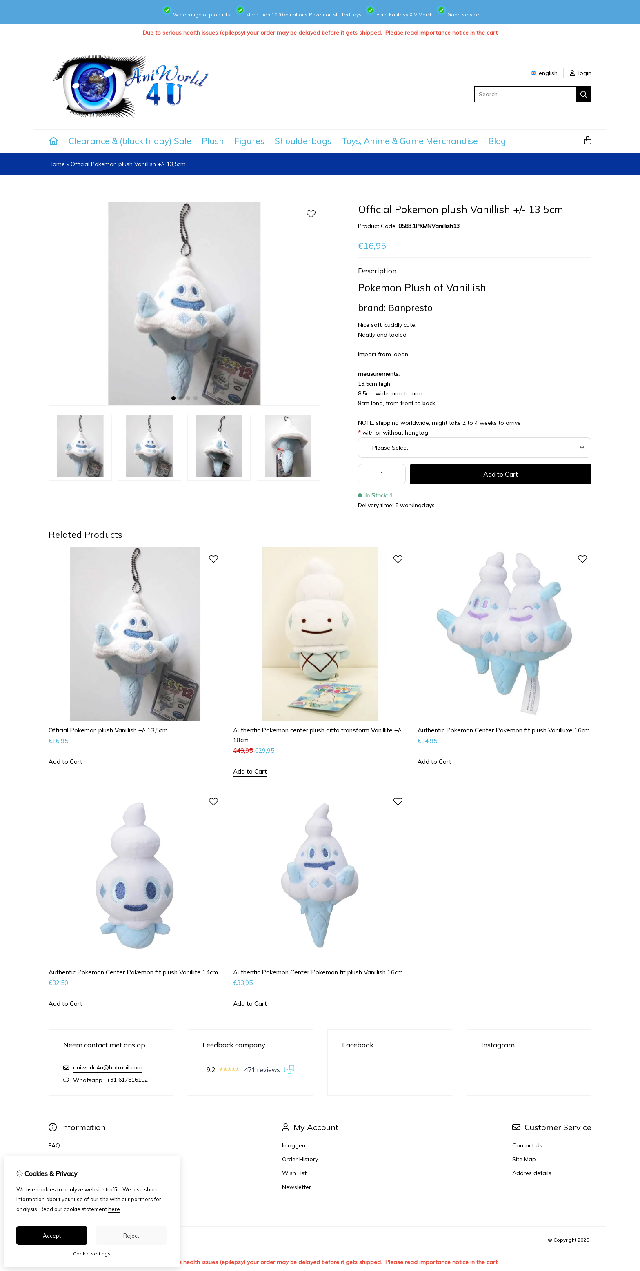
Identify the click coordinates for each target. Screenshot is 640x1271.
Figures (249, 140)
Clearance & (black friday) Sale (130, 140)
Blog (497, 140)
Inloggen (293, 1145)
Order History (300, 1159)
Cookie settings (92, 1254)
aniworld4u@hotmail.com (107, 1067)
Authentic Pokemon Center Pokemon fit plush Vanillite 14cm (133, 972)
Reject (131, 1235)
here (114, 1209)
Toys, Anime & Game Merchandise (410, 140)
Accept (52, 1235)
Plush (213, 140)
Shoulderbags (303, 140)
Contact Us (527, 1145)
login (580, 73)
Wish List (294, 1173)
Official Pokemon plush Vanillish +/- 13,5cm (128, 164)
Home (57, 164)
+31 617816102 (127, 1079)
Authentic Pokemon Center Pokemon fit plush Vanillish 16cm (318, 972)
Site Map (524, 1159)
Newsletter (296, 1187)
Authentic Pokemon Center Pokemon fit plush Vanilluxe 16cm (504, 730)
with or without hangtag (393, 432)
